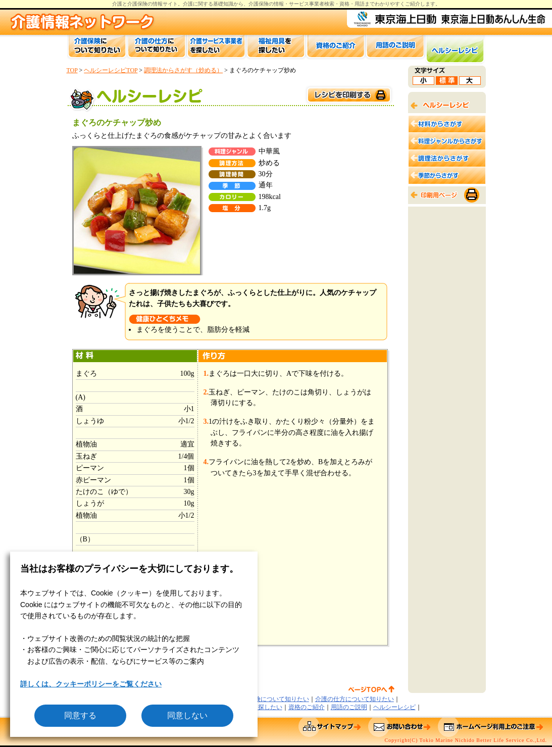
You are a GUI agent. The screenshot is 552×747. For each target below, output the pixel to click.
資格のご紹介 (306, 707)
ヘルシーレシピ (394, 707)
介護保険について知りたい (272, 699)
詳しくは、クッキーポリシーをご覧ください (91, 684)
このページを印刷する (348, 95)
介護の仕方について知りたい (354, 699)
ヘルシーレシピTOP (110, 70)
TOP (72, 70)
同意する (80, 715)
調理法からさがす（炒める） (183, 70)
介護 (188, 4)
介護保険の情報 (266, 4)
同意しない (187, 715)
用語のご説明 (349, 707)
